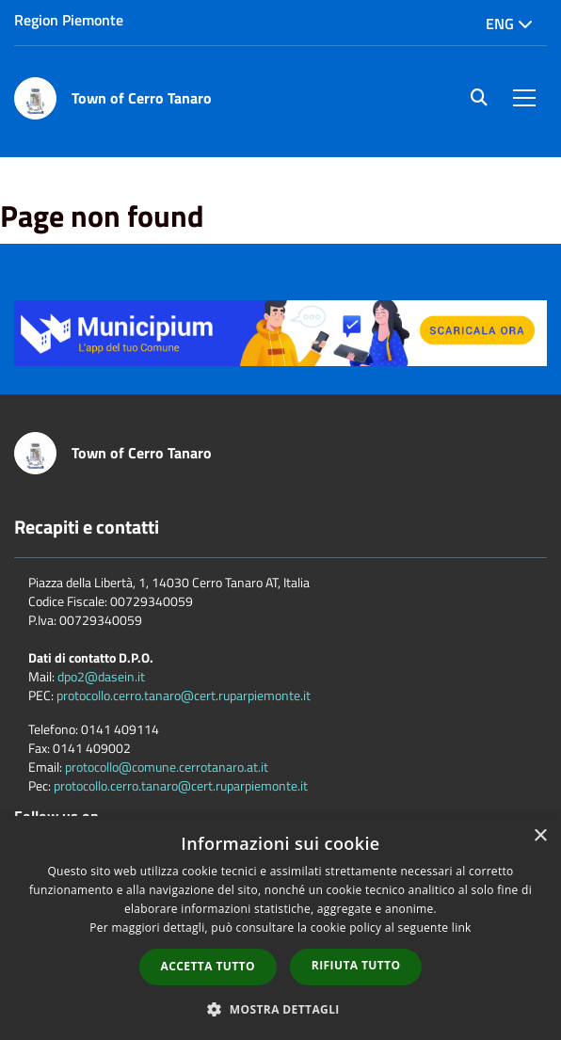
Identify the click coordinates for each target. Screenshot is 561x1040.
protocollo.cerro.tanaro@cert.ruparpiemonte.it (183, 695)
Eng (509, 23)
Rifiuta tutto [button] (356, 965)
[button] (280, 1008)
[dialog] (280, 928)
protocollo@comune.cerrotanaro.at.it (166, 766)
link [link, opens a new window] (462, 928)
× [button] (540, 836)
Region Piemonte (68, 19)
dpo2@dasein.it (101, 676)
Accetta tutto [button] (208, 966)
